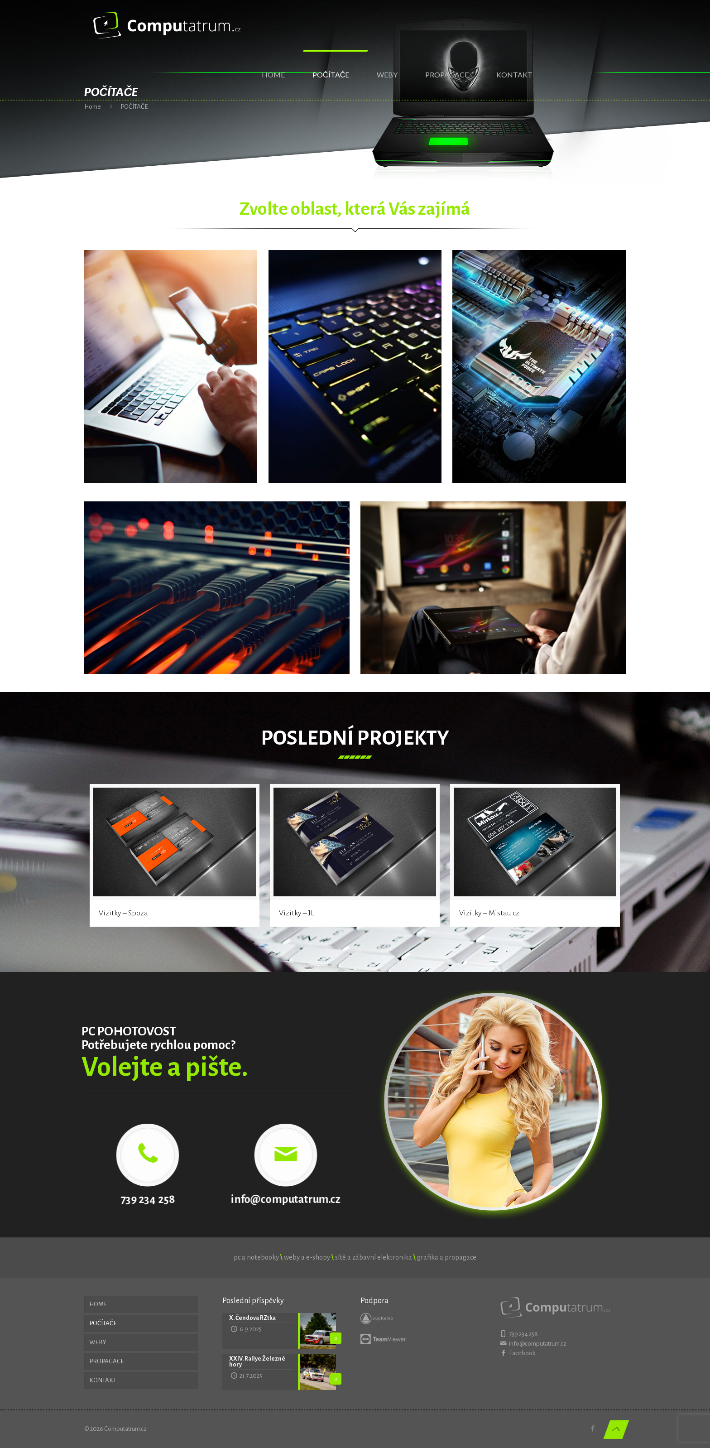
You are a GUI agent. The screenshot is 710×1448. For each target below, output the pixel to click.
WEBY (97, 1342)
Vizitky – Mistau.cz (489, 913)
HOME (98, 1304)
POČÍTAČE (103, 1323)
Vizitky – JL (296, 913)
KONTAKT (102, 1380)
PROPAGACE (106, 1361)
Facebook (522, 1353)
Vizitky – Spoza (123, 913)
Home (92, 106)
